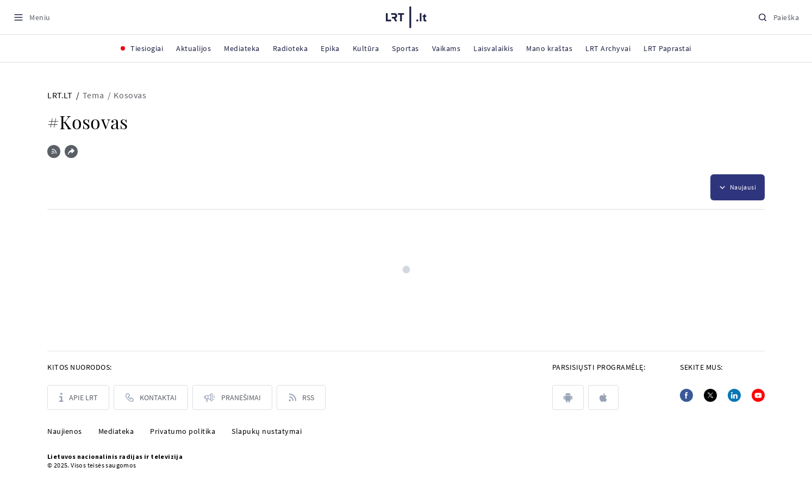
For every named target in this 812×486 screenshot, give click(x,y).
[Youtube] (758, 395)
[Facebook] (686, 395)
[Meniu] (32, 17)
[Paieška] (778, 17)
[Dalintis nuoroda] (71, 151)
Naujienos (64, 431)
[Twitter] (710, 395)
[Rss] (301, 397)
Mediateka (116, 431)
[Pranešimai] (232, 397)
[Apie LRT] (78, 397)
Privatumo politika (182, 431)
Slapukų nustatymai (267, 431)
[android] (568, 397)
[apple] (603, 397)
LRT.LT (60, 95)
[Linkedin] (734, 395)
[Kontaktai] (151, 397)
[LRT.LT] (406, 17)
